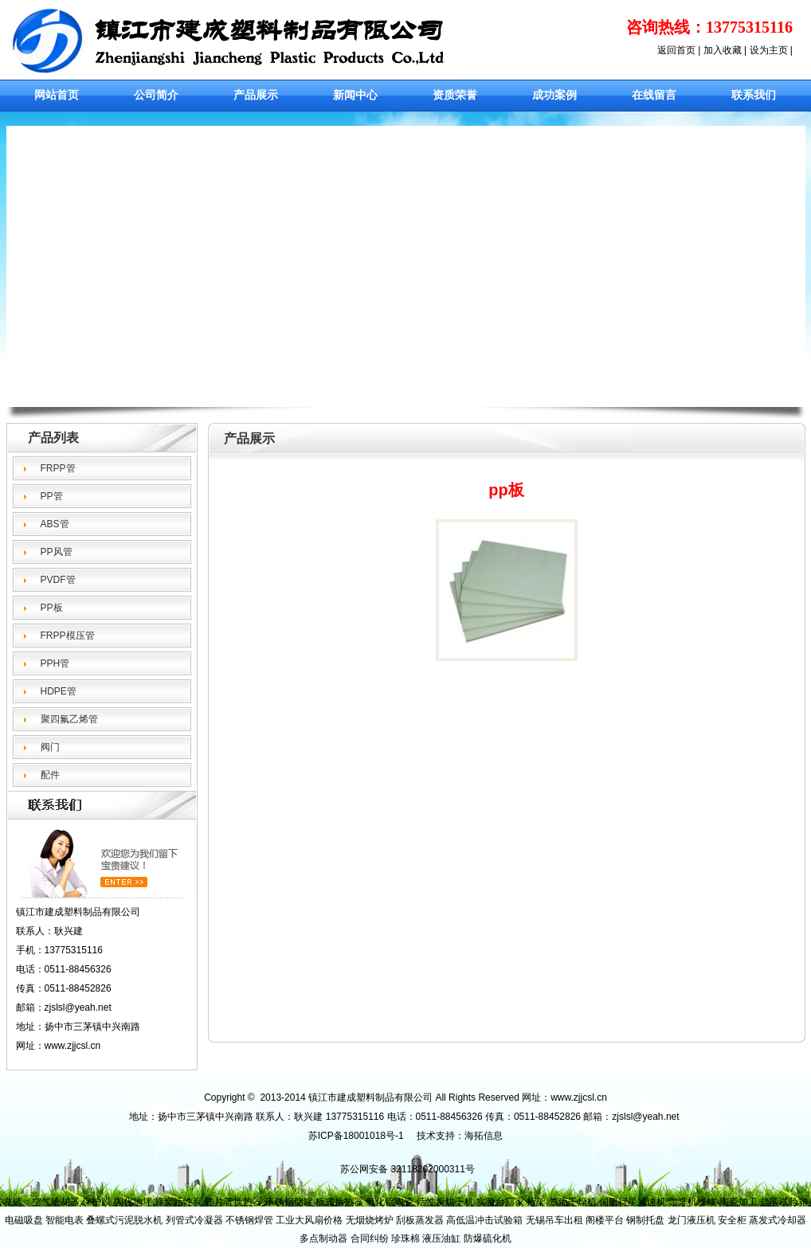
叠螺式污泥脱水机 (124, 1220)
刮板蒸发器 (420, 1220)
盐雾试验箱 (784, 1201)
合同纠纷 (370, 1238)
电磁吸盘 (24, 1220)
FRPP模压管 (68, 635)
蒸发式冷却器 (777, 1220)
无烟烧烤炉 (370, 1220)
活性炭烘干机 (445, 1201)
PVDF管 (58, 579)
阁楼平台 (605, 1220)
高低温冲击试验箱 (484, 1220)
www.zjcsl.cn (73, 1045)
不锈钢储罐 (289, 1201)
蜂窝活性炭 (178, 1201)
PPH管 (55, 663)
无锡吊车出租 (554, 1220)
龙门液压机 (691, 1220)
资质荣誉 (455, 95)
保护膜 (96, 1201)
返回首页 (676, 50)
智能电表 (64, 1220)
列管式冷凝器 (194, 1220)
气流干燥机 (573, 1201)
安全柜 (732, 1220)
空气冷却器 (56, 1201)
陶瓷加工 (738, 1201)
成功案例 (554, 95)
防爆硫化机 (487, 1238)
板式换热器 (339, 1201)
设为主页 (769, 50)
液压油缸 (441, 1238)
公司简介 (156, 95)
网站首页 (56, 95)
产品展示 (255, 95)
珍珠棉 (405, 1238)
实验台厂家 (500, 1201)
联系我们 (753, 95)
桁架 (536, 1201)
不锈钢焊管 (249, 1220)
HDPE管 (58, 691)
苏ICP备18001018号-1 (356, 1135)
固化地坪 (133, 1201)
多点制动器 (323, 1238)
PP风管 (56, 551)
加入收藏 (722, 50)
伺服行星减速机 (632, 1201)
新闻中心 (355, 95)
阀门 (50, 747)
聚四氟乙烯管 (69, 719)
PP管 (52, 496)
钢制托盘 (645, 1220)
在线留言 (654, 95)
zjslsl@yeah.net (645, 1116)
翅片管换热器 (233, 1201)
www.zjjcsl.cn (578, 1097)
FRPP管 (58, 468)
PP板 (52, 607)
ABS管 (55, 524)
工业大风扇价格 (309, 1220)
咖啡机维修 (692, 1201)
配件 (50, 774)
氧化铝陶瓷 (389, 1201)
